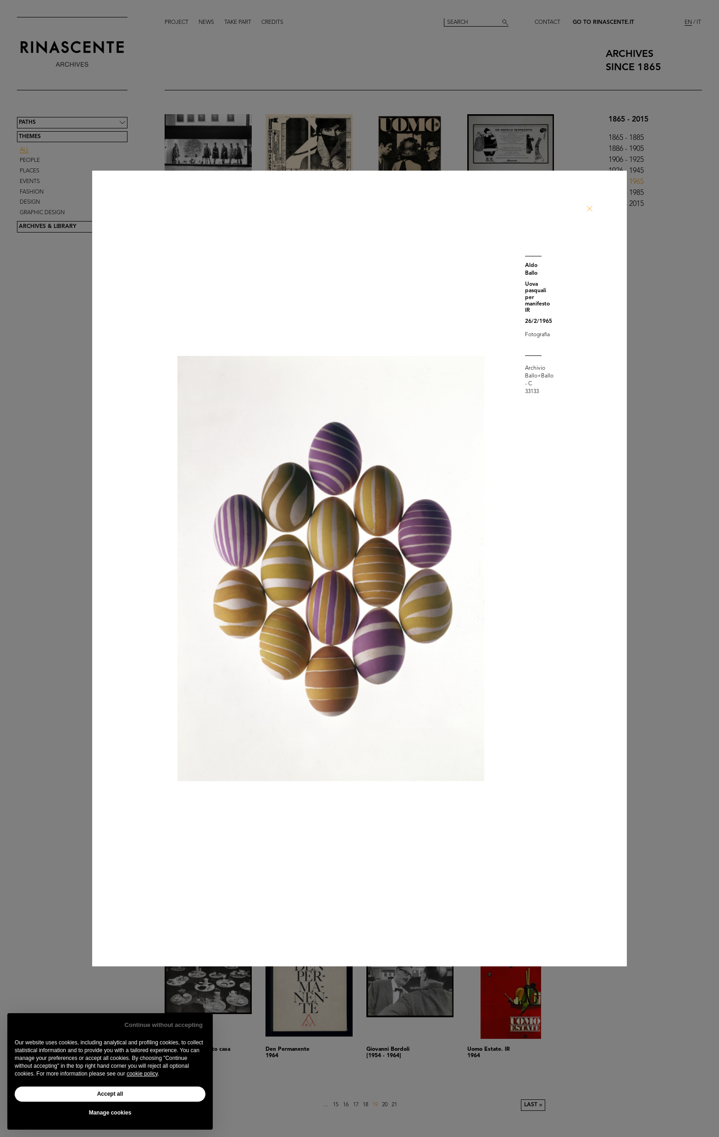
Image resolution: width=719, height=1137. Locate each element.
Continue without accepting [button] (164, 1024)
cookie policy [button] (142, 1073)
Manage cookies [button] (110, 1112)
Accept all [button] (110, 1094)
